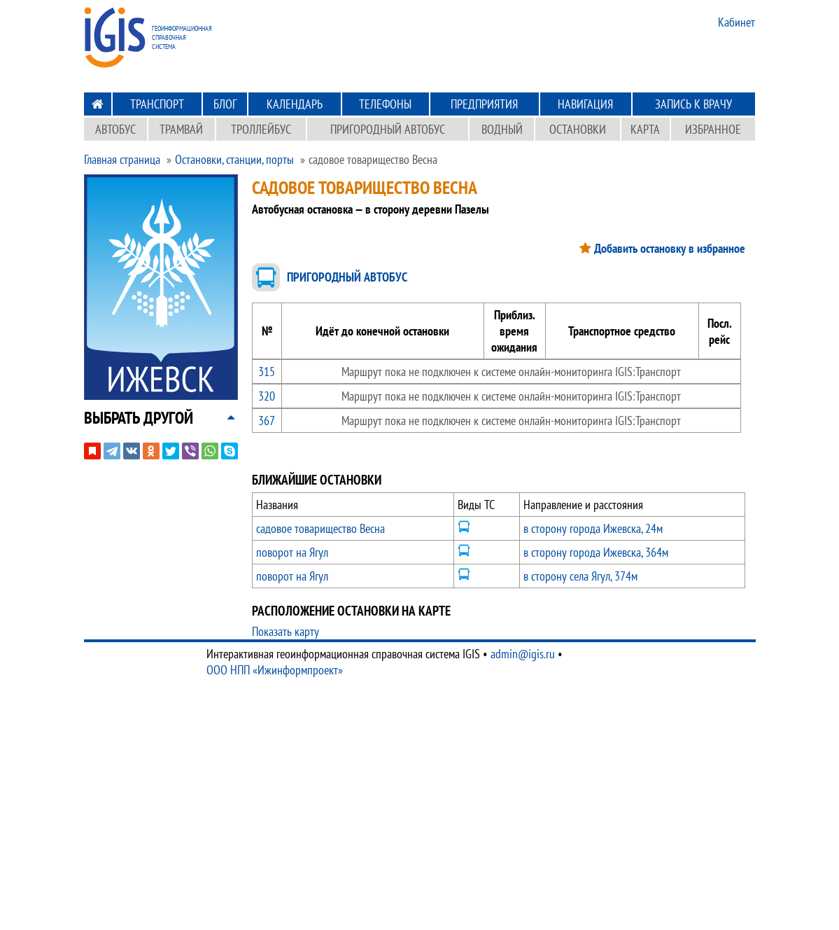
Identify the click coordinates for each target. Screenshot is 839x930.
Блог (225, 104)
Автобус (115, 129)
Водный (502, 129)
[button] (138, 418)
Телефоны (385, 104)
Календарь (295, 104)
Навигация (585, 104)
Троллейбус (261, 129)
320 (266, 396)
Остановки (577, 129)
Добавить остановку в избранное (669, 248)
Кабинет (736, 22)
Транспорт (157, 104)
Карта (645, 129)
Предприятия (484, 104)
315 (266, 371)
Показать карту (285, 631)
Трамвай (181, 129)
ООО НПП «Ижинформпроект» (274, 670)
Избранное (713, 129)
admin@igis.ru (523, 654)
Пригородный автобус (387, 129)
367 (266, 420)
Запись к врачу (693, 104)
